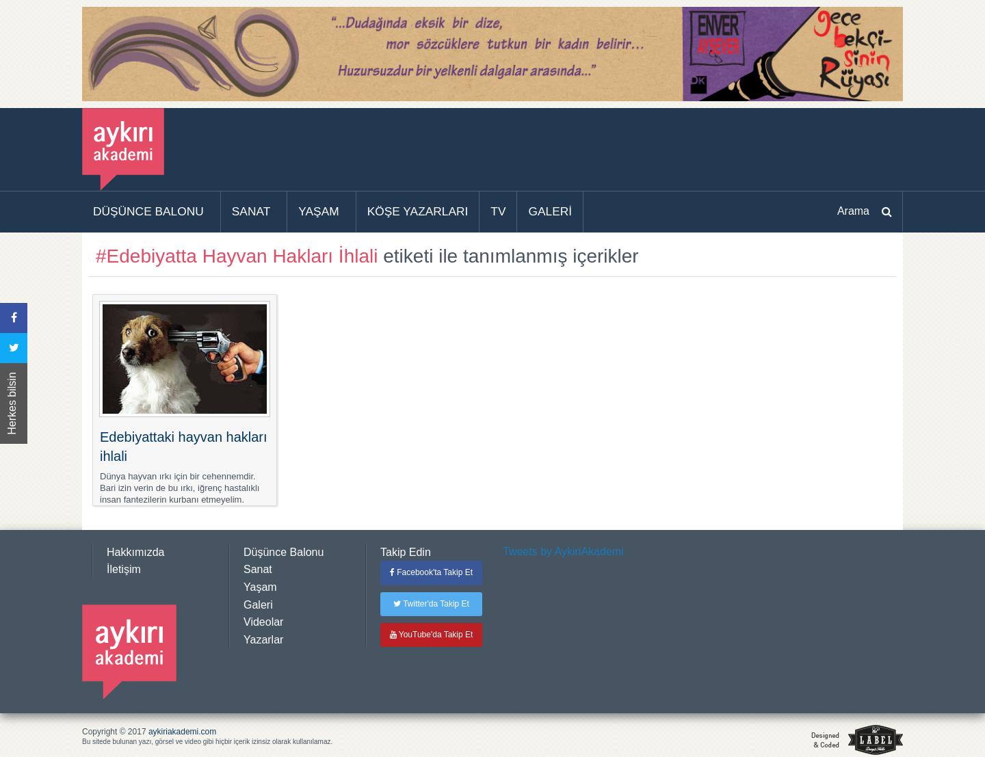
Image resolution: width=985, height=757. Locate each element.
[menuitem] (151, 212)
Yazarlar (263, 640)
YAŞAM (318, 211)
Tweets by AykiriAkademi (563, 551)
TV (497, 211)
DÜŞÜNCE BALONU (148, 211)
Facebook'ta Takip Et (431, 572)
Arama (853, 211)
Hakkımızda (135, 552)
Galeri (258, 605)
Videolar (263, 622)
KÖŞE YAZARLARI (418, 211)
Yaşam (260, 587)
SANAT (251, 211)
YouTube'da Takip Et (431, 634)
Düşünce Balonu (284, 552)
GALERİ (550, 211)
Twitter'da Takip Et (431, 604)
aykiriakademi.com (182, 731)
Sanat (258, 569)
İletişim (124, 569)
